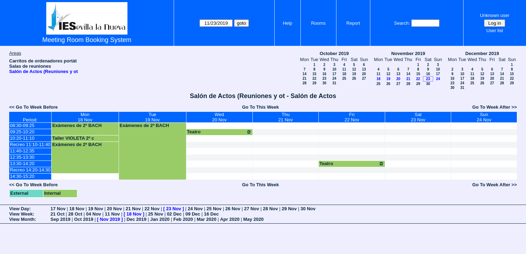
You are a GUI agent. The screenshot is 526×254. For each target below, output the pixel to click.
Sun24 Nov (484, 117)
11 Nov (112, 214)
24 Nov (195, 208)
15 (314, 74)
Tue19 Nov (152, 117)
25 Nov (214, 208)
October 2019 (334, 53)
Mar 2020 (206, 219)
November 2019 (408, 53)
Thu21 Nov (285, 117)
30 (324, 83)
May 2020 (253, 219)
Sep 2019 (60, 219)
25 (344, 78)
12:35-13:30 (22, 157)
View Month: (22, 219)
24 (334, 78)
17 (334, 74)
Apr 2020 (229, 219)
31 (334, 83)
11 (344, 69)
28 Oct (75, 214)
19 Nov (95, 208)
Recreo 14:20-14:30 (30, 170)
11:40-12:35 (22, 150)
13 (364, 69)
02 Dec (174, 214)
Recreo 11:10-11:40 (30, 144)
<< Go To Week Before (33, 107)
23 (324, 78)
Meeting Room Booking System (86, 39)
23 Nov (173, 208)
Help (287, 23)
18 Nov (76, 208)
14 (304, 74)
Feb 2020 (183, 219)
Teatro (219, 132)
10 (334, 69)
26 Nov (232, 208)
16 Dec (211, 214)
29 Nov (289, 208)
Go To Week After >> (494, 107)
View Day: (20, 208)
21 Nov (133, 208)
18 (344, 74)
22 (314, 78)
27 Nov (251, 208)
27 (364, 78)
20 (364, 74)
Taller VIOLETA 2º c (73, 138)
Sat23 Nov (418, 117)
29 (314, 83)
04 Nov (93, 214)
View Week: (21, 214)
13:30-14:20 (22, 163)
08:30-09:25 (22, 125)
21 (304, 78)
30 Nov (308, 208)
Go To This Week (260, 107)
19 (354, 74)
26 (354, 78)
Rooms (318, 23)
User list (494, 30)
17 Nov (58, 208)
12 (354, 69)
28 (304, 83)
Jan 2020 (159, 219)
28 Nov (270, 208)
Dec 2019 (136, 219)
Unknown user (494, 15)
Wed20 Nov (219, 117)
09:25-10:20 (22, 131)
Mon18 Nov (85, 117)
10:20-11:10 (22, 138)
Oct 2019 (83, 219)
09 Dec (192, 214)
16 (324, 74)
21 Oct (57, 214)
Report (353, 23)
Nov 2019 (110, 219)
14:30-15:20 (22, 176)
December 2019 (482, 53)
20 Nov (114, 208)
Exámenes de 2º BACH (77, 125)
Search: (402, 23)
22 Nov (152, 208)
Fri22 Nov (352, 117)
